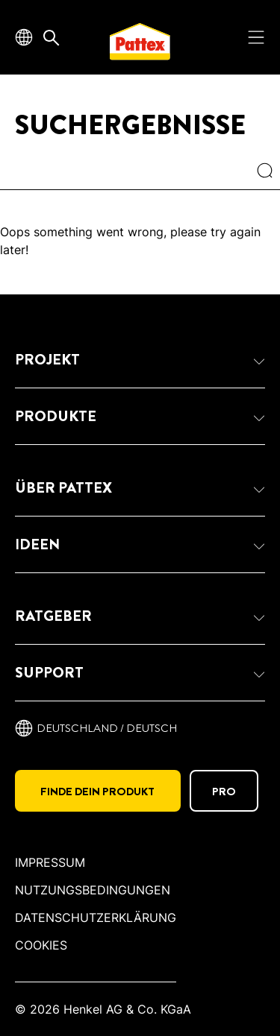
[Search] (268, 172)
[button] (140, 360)
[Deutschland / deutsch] (96, 728)
